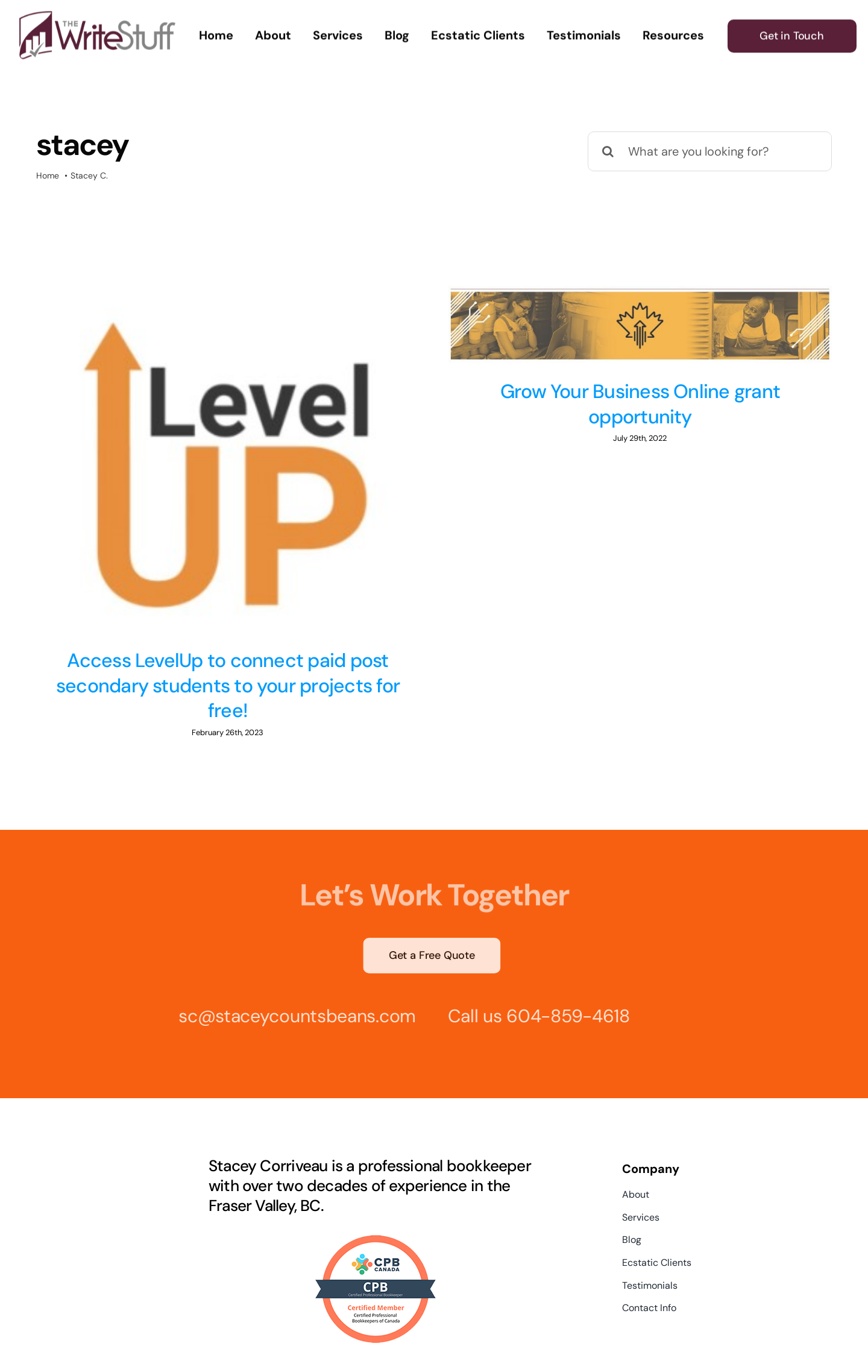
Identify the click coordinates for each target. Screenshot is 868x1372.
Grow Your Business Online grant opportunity (630, 404)
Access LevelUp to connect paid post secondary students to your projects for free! (228, 685)
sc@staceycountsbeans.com (293, 985)
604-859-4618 (564, 985)
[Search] (607, 151)
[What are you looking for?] (710, 151)
